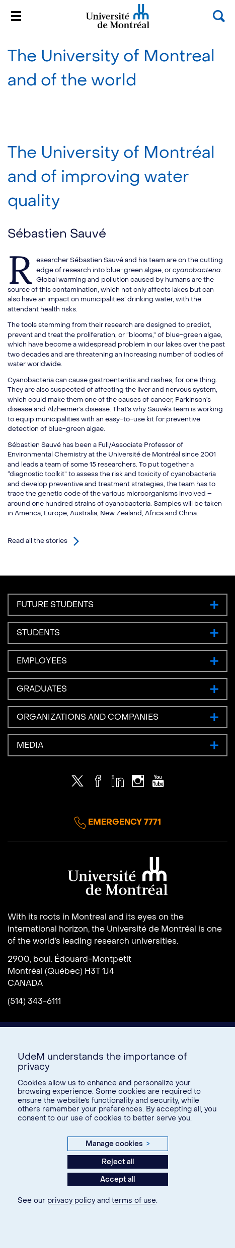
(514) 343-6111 (34, 1001)
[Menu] (16, 16)
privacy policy (71, 1200)
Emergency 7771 (117, 823)
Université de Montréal (118, 27)
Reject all (118, 1162)
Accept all (117, 1179)
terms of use (134, 1200)
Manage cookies (117, 1144)
